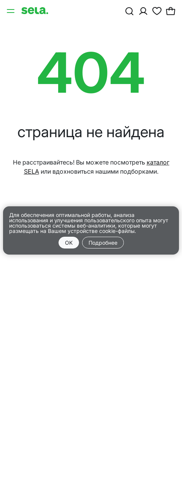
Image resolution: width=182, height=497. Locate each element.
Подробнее (103, 242)
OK (69, 242)
